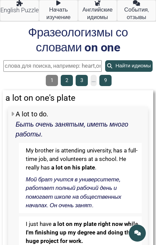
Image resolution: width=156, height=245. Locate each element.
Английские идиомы (97, 10)
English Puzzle (19, 7)
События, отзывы (136, 10)
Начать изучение (58, 10)
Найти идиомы (129, 66)
